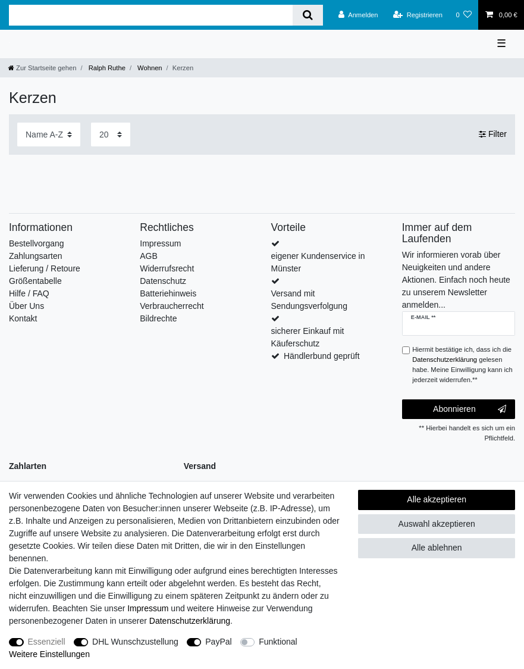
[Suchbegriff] (151, 15)
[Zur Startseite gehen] (42, 67)
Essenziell (46, 641)
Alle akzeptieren (436, 499)
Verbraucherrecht (171, 306)
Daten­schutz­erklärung (189, 621)
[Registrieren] (418, 15)
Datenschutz (163, 281)
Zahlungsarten (35, 256)
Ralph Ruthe (106, 67)
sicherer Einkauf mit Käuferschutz (307, 337)
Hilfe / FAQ (29, 293)
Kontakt (23, 318)
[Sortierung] (48, 134)
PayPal (218, 641)
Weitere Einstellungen (49, 654)
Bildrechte (158, 318)
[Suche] (308, 15)
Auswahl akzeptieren (437, 524)
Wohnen (149, 67)
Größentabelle (35, 281)
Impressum (160, 243)
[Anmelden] (358, 15)
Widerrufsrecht (167, 268)
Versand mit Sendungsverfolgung (309, 300)
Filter (493, 134)
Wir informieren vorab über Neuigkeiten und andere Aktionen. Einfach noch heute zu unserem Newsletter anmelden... (456, 280)
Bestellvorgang (36, 243)
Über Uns (26, 306)
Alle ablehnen (437, 547)
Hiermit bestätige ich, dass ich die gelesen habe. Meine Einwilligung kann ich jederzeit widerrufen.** (462, 364)
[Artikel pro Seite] (110, 134)
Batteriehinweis (168, 293)
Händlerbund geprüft (322, 356)
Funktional (278, 641)
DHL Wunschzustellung (135, 641)
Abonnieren (469, 409)
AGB (149, 256)
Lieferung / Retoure (44, 268)
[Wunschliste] (463, 15)
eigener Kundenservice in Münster (318, 262)
